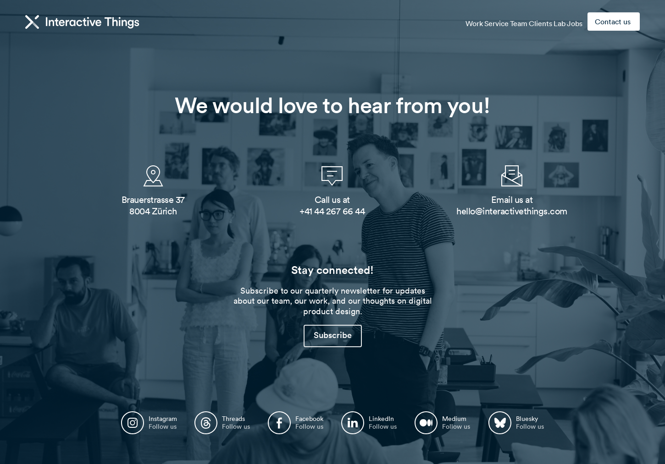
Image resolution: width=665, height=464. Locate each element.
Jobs (571, 22)
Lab (549, 22)
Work (436, 22)
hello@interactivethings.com (511, 211)
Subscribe (333, 335)
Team (495, 22)
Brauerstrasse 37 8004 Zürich (153, 205)
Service (466, 22)
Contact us (613, 21)
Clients (523, 22)
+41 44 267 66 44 (332, 211)
